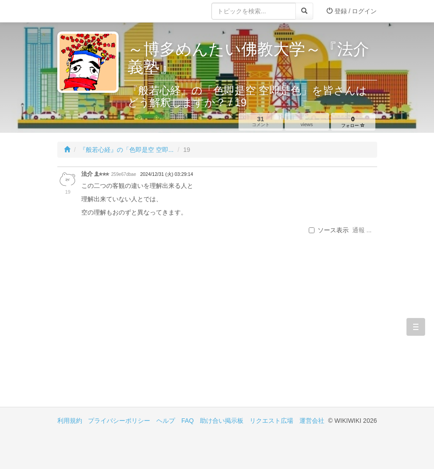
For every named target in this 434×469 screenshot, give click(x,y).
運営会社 (311, 420)
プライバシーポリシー (119, 420)
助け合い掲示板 (221, 420)
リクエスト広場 (271, 420)
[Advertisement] (137, 331)
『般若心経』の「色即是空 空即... (127, 149)
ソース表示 (329, 230)
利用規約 (69, 420)
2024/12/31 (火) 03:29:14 (166, 174)
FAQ (187, 420)
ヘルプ (165, 420)
